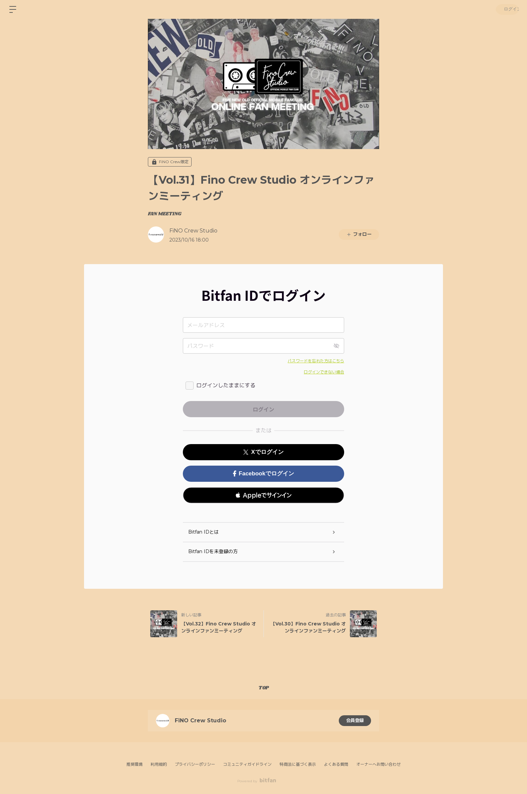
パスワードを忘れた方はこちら (316, 360)
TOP (263, 688)
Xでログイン (263, 452)
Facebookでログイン (263, 473)
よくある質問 (336, 764)
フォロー (359, 234)
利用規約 (159, 764)
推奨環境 (134, 764)
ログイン (507, 9)
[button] (263, 495)
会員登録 (355, 721)
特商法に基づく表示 (298, 764)
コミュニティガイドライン (247, 764)
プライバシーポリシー (195, 764)
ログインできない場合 (324, 371)
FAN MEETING (164, 214)
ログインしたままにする (225, 385)
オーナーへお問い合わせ (378, 764)
